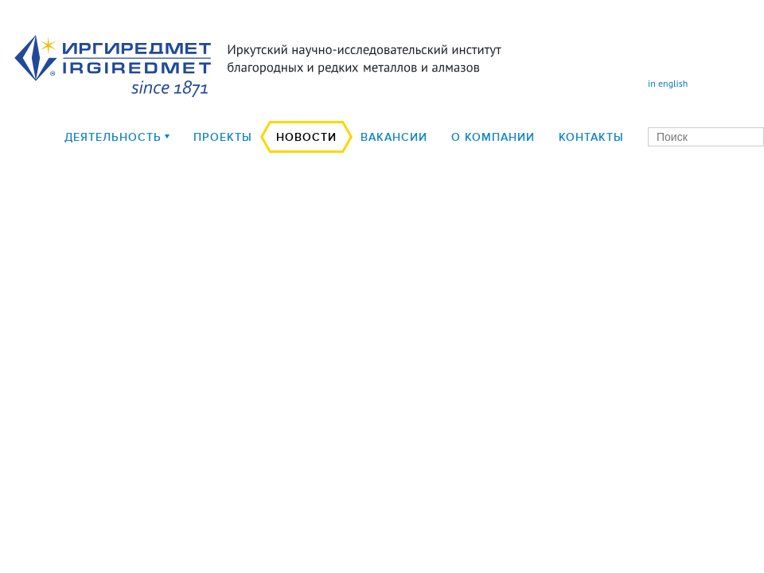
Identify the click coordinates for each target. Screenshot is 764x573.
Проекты (222, 137)
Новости (306, 137)
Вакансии (394, 137)
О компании (493, 137)
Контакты (591, 137)
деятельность (113, 137)
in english (668, 83)
